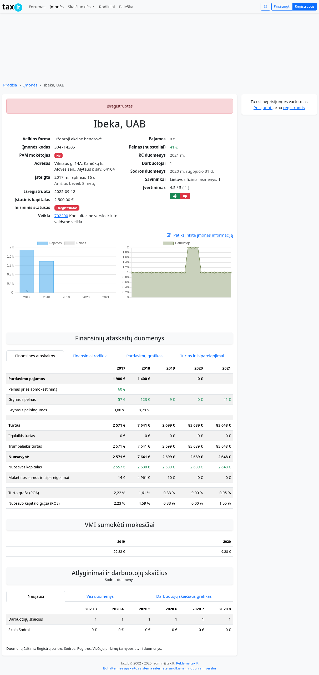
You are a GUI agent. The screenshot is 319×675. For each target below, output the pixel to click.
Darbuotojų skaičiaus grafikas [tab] (184, 596)
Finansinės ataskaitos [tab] (35, 355)
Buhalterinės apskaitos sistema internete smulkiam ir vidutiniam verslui (159, 668)
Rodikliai (107, 6)
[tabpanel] (119, 438)
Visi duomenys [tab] (100, 596)
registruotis (294, 107)
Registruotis (305, 6)
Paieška (126, 6)
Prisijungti (282, 6)
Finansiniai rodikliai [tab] (91, 355)
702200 (61, 215)
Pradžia (10, 85)
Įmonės (56, 6)
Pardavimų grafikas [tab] (144, 355)
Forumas (37, 6)
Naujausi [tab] (36, 596)
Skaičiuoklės (80, 6)
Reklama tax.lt (187, 663)
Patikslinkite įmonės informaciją (199, 235)
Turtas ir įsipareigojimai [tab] (202, 355)
